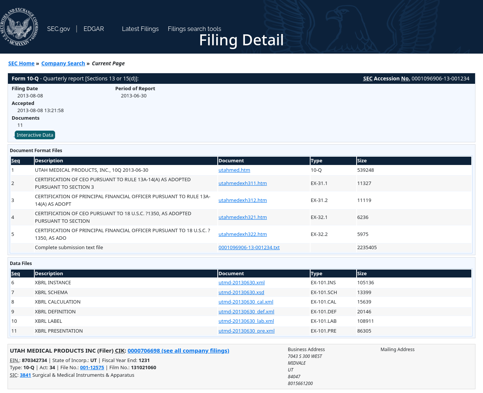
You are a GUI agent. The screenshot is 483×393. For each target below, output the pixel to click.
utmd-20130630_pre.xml (246, 330)
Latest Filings (140, 28)
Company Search (63, 63)
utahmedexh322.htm (242, 234)
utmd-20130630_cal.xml (245, 301)
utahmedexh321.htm (242, 217)
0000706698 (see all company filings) (178, 350)
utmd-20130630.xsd (241, 292)
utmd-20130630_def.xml (246, 311)
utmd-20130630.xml (241, 282)
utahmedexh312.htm (242, 200)
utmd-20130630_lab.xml (246, 320)
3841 (25, 374)
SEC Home (21, 63)
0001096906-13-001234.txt (249, 247)
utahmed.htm (234, 169)
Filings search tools (195, 28)
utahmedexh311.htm (242, 183)
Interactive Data (35, 134)
